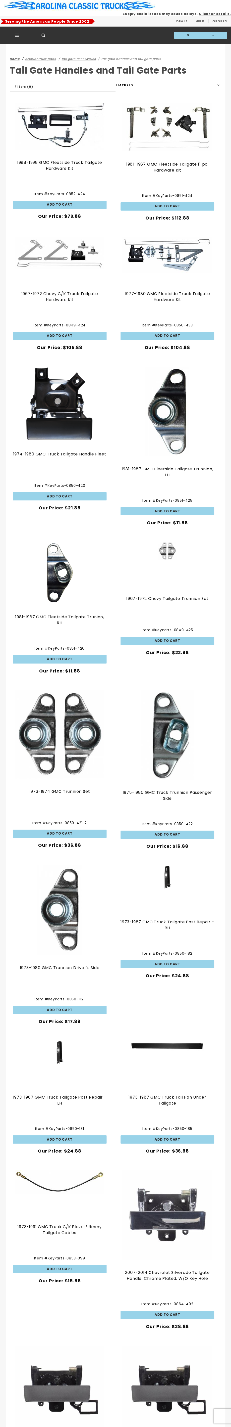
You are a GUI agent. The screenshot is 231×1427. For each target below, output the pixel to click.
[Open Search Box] (43, 35)
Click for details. (215, 14)
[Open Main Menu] (17, 35)
